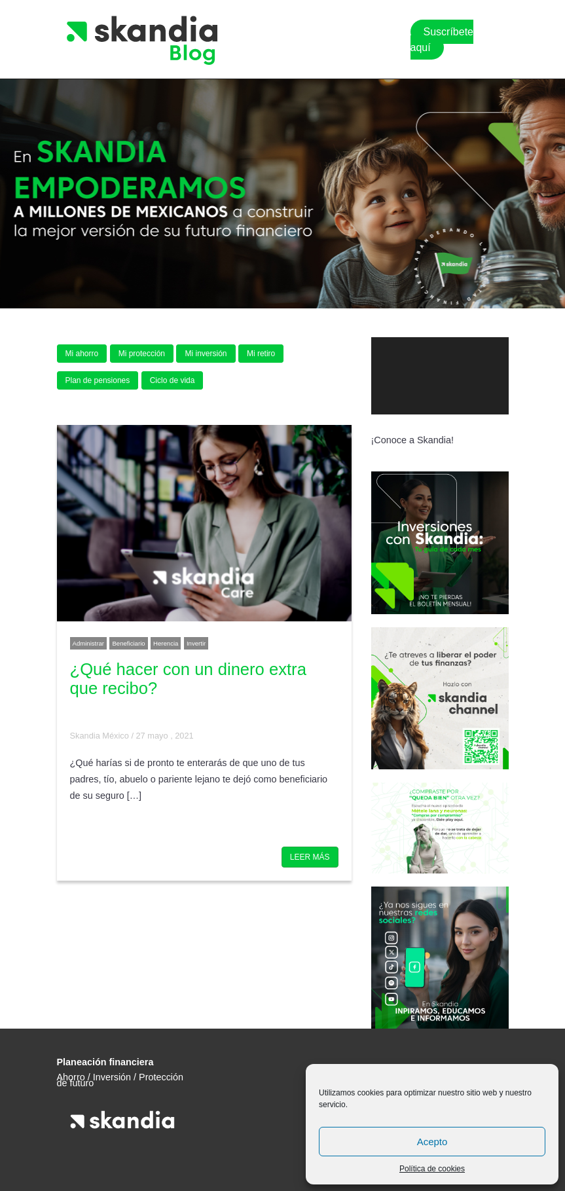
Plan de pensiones (97, 380)
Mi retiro (261, 353)
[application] (440, 375)
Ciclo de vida (172, 380)
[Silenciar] (480, 427)
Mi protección (141, 353)
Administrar (89, 643)
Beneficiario (128, 643)
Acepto (432, 1141)
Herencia (165, 643)
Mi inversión (206, 353)
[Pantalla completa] (496, 427)
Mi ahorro (82, 353)
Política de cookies (432, 1168)
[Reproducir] (388, 427)
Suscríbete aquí (441, 39)
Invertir (196, 643)
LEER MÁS (310, 857)
